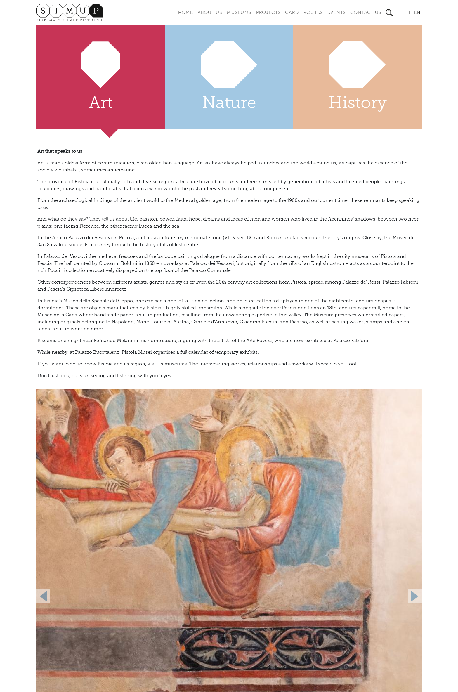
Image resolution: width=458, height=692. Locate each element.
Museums (239, 12)
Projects (268, 12)
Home (185, 12)
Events (336, 12)
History (358, 102)
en (417, 12)
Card (292, 12)
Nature (229, 102)
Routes (312, 12)
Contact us (365, 12)
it (408, 12)
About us (209, 12)
